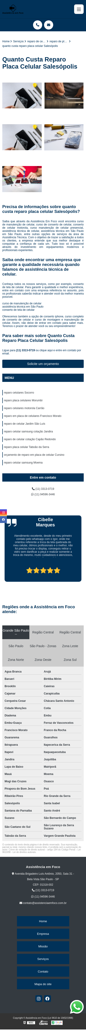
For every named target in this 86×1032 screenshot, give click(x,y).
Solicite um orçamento (43, 364)
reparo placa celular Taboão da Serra (26, 447)
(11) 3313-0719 (26, 350)
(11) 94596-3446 (43, 494)
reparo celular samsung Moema (23, 462)
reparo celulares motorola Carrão (24, 408)
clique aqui (46, 350)
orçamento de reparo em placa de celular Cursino (34, 454)
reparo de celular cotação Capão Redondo (30, 439)
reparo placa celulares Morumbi (23, 400)
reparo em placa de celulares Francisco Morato (32, 416)
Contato (43, 971)
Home (43, 921)
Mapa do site (42, 984)
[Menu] (79, 9)
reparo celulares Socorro (19, 392)
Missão (43, 946)
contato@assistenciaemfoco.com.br (43, 903)
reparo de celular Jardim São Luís (24, 423)
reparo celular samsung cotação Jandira (28, 431)
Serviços (43, 959)
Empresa (43, 934)
